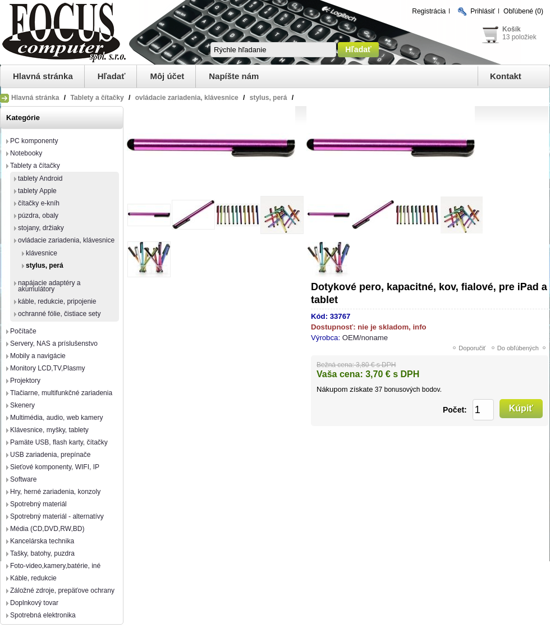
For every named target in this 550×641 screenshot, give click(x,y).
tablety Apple (37, 191)
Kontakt (505, 76)
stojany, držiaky (41, 228)
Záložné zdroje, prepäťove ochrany (62, 590)
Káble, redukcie (33, 578)
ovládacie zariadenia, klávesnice (66, 240)
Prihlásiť (482, 11)
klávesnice (41, 253)
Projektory (25, 380)
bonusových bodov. (413, 389)
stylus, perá (44, 265)
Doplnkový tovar (34, 603)
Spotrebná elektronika (43, 615)
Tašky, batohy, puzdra (42, 553)
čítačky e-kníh (38, 203)
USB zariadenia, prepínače (50, 455)
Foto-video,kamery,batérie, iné (55, 566)
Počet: (455, 409)
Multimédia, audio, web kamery (56, 418)
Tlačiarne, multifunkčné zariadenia (61, 393)
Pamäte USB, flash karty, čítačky (59, 442)
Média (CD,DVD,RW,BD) (47, 529)
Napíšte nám (234, 76)
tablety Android (40, 178)
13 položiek (519, 37)
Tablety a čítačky (35, 166)
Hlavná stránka (43, 76)
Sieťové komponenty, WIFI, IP (54, 467)
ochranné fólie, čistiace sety (59, 314)
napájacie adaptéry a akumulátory (49, 286)
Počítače (23, 331)
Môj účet (167, 76)
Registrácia (429, 11)
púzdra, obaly (38, 215)
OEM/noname (365, 337)
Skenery (22, 405)
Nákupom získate (345, 389)
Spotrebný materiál (38, 504)
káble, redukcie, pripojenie (57, 301)
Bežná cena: (335, 365)
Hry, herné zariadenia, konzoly (55, 492)
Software (23, 479)
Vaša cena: (340, 374)
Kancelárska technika (42, 541)
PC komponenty (34, 141)
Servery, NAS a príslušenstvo (54, 343)
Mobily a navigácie (38, 356)
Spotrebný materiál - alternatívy (57, 516)
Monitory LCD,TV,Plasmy (47, 368)
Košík (511, 29)
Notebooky (26, 153)
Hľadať (112, 76)
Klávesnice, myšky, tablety (49, 430)
